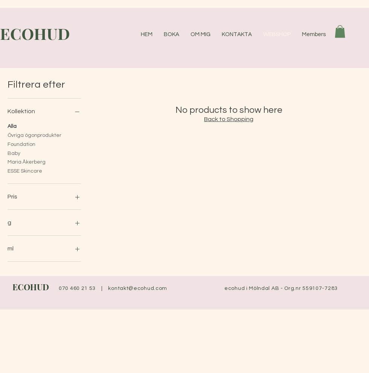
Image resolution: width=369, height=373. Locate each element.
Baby (14, 152)
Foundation (21, 143)
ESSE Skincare (25, 170)
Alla (12, 125)
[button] (340, 31)
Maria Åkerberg (27, 161)
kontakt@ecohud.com (137, 288)
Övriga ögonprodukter (34, 134)
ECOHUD (30, 287)
